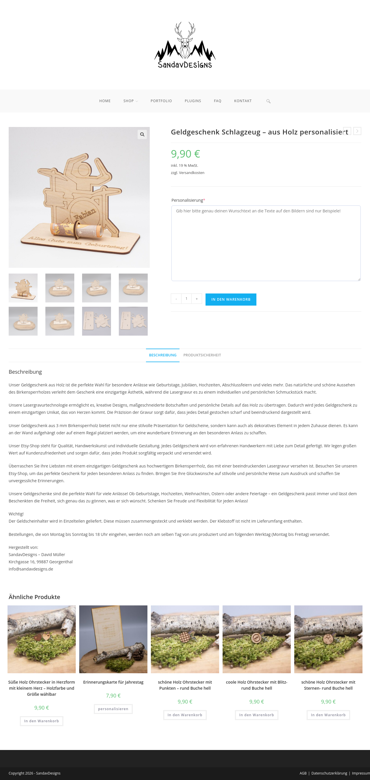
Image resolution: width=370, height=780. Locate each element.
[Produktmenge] (186, 298)
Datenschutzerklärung (329, 773)
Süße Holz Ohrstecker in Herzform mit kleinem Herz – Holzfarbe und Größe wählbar (41, 688)
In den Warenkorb (231, 299)
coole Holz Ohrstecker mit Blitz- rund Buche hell (256, 685)
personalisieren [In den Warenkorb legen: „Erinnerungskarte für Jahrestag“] (113, 708)
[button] (142, 134)
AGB (303, 773)
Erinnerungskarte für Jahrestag (113, 682)
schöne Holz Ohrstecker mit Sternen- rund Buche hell (328, 685)
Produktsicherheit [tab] (202, 355)
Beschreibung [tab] (162, 355)
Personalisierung (188, 200)
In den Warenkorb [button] (41, 721)
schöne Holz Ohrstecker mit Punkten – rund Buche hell (185, 685)
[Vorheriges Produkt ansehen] (347, 131)
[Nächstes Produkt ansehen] (357, 131)
